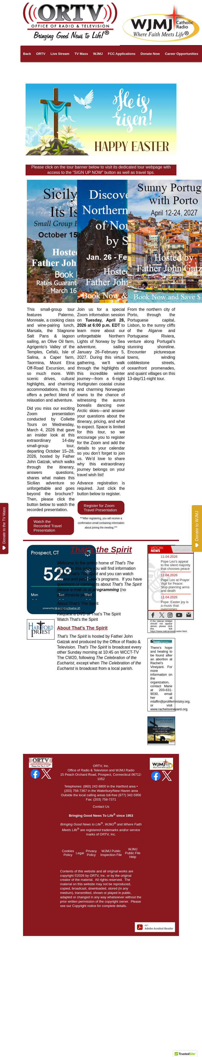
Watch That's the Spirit (77, 619)
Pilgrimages (46, 70)
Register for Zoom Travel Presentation (100, 507)
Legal (80, 853)
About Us (68, 70)
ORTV (40, 54)
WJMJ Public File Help (133, 853)
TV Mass (81, 54)
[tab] (159, 549)
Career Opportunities (181, 54)
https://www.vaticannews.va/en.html (168, 631)
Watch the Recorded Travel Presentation (48, 525)
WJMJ (98, 54)
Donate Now (150, 54)
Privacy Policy (91, 853)
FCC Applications (121, 54)
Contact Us (101, 807)
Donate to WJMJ (197, 529)
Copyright (79, 906)
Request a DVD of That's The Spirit (89, 614)
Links (27, 70)
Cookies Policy (68, 853)
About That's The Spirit (78, 603)
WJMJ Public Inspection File (111, 853)
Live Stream (59, 54)
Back (27, 54)
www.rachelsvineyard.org (168, 709)
